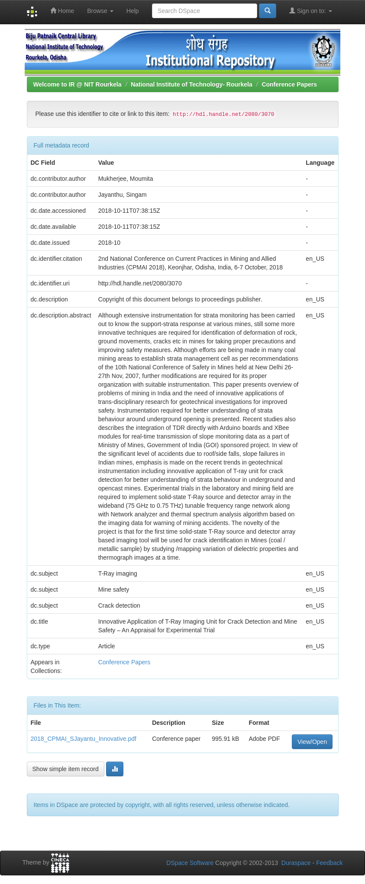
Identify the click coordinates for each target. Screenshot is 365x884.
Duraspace (296, 862)
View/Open (312, 741)
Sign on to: (310, 10)
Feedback (329, 862)
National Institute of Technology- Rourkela (191, 84)
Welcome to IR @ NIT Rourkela (77, 84)
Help (132, 10)
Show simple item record (65, 768)
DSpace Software (189, 862)
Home (62, 10)
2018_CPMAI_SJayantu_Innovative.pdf (83, 738)
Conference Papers (289, 84)
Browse (100, 10)
